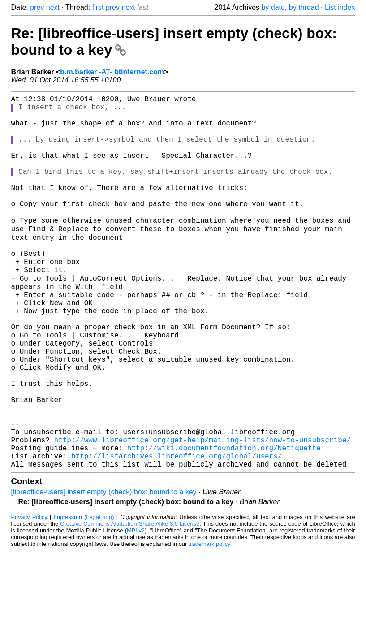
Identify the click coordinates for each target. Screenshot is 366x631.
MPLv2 (136, 610)
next (53, 7)
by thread (304, 7)
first (98, 7)
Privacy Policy (29, 597)
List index (340, 7)
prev (37, 7)
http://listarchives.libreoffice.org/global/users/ (176, 534)
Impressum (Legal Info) (84, 597)
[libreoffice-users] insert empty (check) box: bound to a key (104, 572)
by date (272, 7)
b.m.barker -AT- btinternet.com (112, 72)
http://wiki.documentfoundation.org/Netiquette (224, 524)
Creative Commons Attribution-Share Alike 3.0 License (129, 604)
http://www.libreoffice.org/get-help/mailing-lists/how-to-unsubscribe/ (202, 514)
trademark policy (209, 624)
